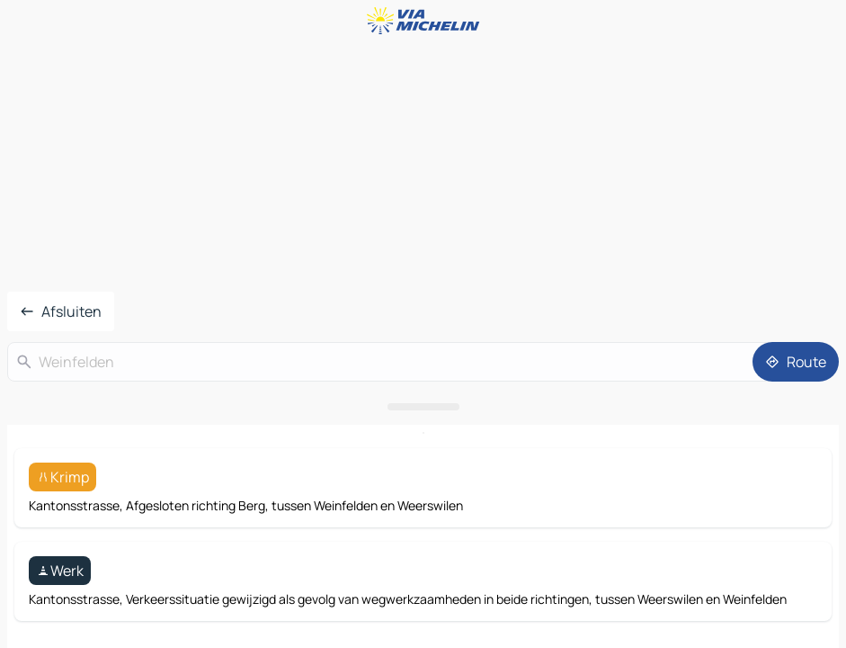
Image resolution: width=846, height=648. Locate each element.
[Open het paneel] (423, 407)
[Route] (795, 362)
